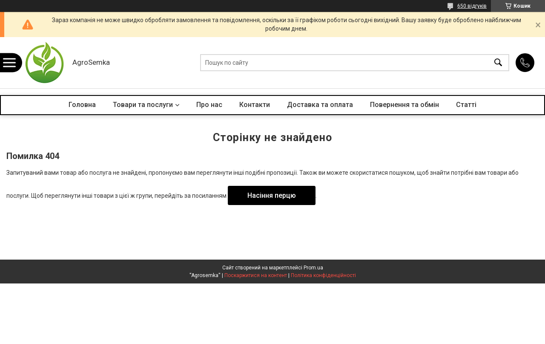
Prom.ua (313, 268)
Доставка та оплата (320, 105)
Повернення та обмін (404, 105)
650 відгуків (472, 6)
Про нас (209, 105)
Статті (466, 105)
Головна (82, 105)
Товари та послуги (143, 105)
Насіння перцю (271, 195)
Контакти (254, 105)
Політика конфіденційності (323, 275)
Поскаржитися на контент (255, 275)
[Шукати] (498, 63)
